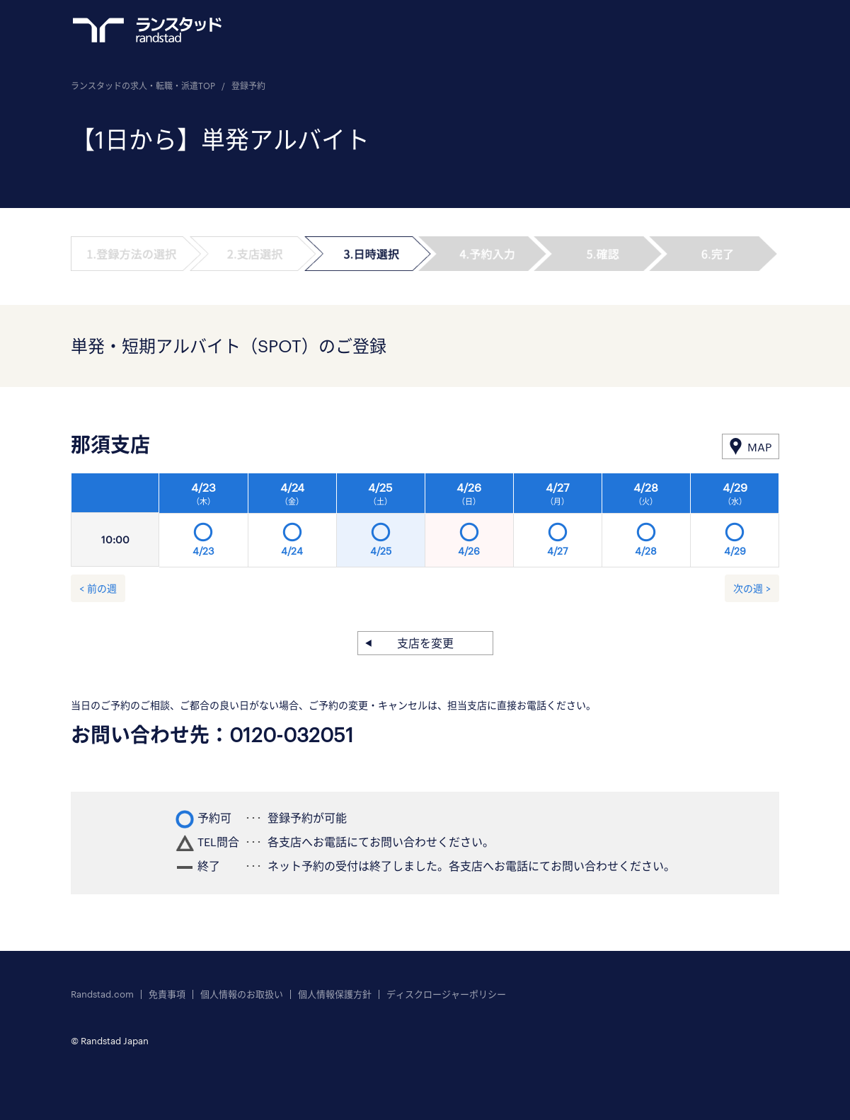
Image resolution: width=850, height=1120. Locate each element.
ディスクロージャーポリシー (446, 994)
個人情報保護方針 (335, 994)
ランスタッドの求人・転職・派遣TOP (143, 86)
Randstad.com (102, 994)
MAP (759, 447)
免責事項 (167, 994)
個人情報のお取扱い (241, 994)
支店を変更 (425, 643)
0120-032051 (291, 734)
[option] (469, 524)
